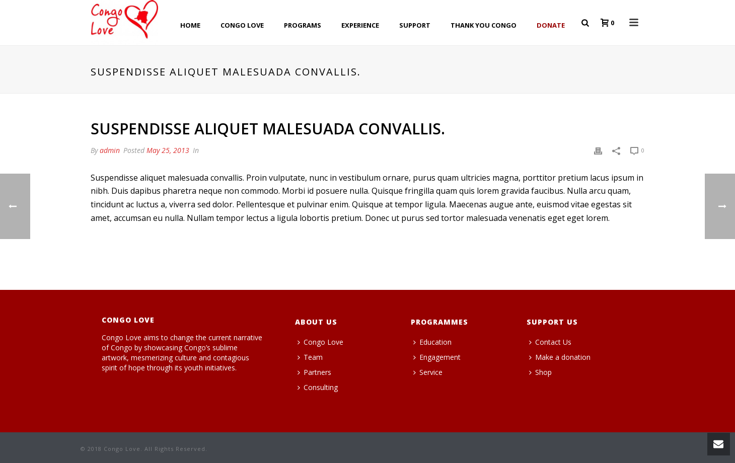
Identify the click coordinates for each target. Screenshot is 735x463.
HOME (190, 25)
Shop (540, 372)
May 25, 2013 (167, 150)
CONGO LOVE (242, 25)
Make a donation (560, 357)
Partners (314, 372)
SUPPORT (414, 25)
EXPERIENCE (360, 25)
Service (428, 372)
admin (110, 150)
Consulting (318, 387)
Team (310, 357)
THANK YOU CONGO (484, 25)
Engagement (437, 357)
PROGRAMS (302, 25)
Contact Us (550, 342)
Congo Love (320, 342)
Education (432, 342)
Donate (551, 25)
